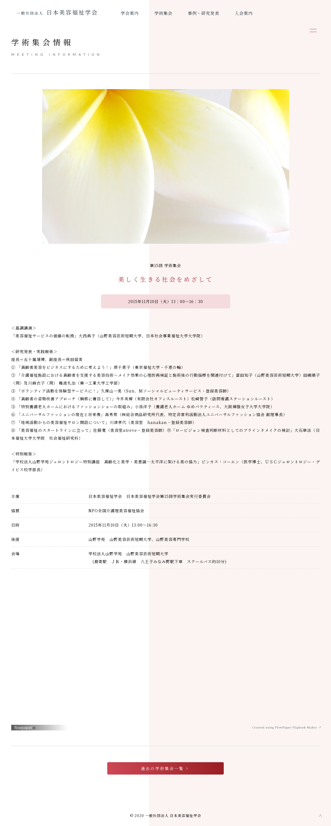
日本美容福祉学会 (57, 12)
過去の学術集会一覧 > (166, 768)
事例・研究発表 (203, 13)
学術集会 (163, 13)
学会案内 (130, 13)
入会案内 (244, 13)
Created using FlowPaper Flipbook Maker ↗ (286, 727)
